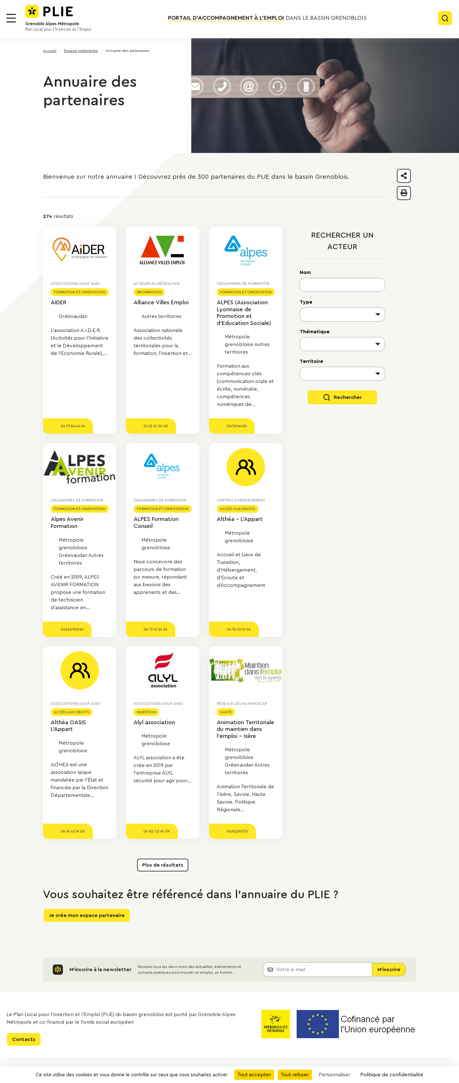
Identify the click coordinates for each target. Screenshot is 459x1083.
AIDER (59, 302)
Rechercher (348, 397)
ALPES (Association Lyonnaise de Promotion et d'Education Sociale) (244, 313)
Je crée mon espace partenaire (87, 915)
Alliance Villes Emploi (161, 302)
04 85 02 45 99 (156, 831)
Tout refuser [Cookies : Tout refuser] (295, 1074)
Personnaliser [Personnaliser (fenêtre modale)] (334, 1074)
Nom (305, 272)
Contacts (23, 1039)
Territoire (311, 361)
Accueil (49, 51)
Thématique (315, 331)
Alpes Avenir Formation (67, 522)
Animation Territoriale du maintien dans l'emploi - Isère (245, 729)
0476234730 (237, 831)
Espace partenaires (81, 51)
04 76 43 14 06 (239, 629)
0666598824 (72, 629)
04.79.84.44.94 (73, 426)
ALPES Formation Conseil (156, 522)
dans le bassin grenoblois (267, 18)
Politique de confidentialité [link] (391, 1074)
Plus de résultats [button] (162, 865)
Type (306, 302)
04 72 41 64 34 (155, 629)
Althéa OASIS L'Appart (68, 725)
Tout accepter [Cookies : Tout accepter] (254, 1074)
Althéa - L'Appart (240, 519)
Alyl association (154, 722)
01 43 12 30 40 (155, 426)
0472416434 (237, 426)
